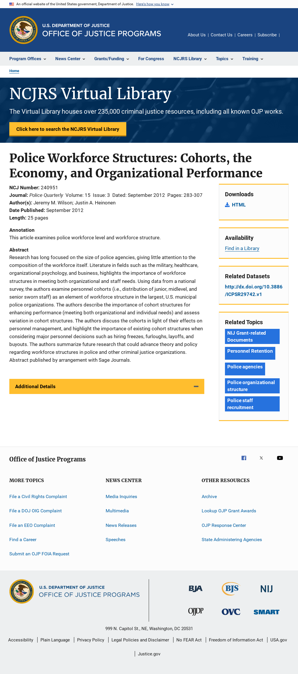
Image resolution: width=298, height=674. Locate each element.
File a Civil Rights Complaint (38, 496)
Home (14, 71)
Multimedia (117, 510)
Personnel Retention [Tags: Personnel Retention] (250, 351)
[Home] (101, 30)
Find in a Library (242, 248)
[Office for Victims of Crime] (231, 616)
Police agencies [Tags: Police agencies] (245, 367)
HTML (239, 205)
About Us (197, 35)
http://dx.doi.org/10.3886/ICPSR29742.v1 (254, 290)
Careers (245, 35)
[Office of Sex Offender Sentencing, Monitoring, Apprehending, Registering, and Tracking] (266, 615)
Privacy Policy (90, 640)
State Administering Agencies (232, 539)
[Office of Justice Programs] (23, 30)
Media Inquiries (121, 496)
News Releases (121, 525)
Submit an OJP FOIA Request (39, 554)
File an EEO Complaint (32, 525)
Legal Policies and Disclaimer (140, 640)
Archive (209, 496)
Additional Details (35, 386)
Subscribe (267, 35)
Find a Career (22, 539)
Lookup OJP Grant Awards (229, 510)
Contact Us (222, 35)
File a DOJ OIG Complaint (35, 510)
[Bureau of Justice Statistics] (231, 597)
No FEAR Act (189, 640)
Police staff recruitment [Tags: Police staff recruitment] (240, 403)
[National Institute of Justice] (266, 593)
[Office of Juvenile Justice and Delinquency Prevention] (195, 617)
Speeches (115, 539)
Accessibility (20, 640)
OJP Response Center (224, 525)
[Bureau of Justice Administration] (196, 593)
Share (288, 39)
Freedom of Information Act (236, 640)
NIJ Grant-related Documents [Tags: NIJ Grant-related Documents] (246, 336)
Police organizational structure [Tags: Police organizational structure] (251, 385)
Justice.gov (149, 654)
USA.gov (278, 640)
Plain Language (55, 640)
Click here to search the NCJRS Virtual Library (67, 129)
